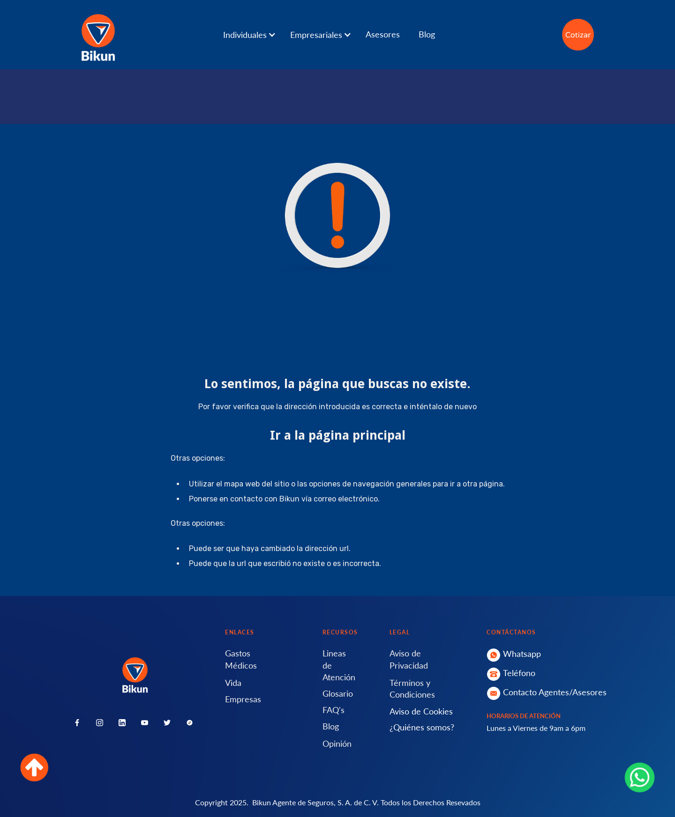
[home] (98, 35)
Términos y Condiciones (412, 688)
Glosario (337, 693)
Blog (427, 34)
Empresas (243, 699)
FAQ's (333, 710)
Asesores (383, 34)
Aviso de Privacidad (409, 659)
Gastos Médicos (241, 659)
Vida (233, 682)
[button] (254, 34)
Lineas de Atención (338, 665)
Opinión (337, 743)
